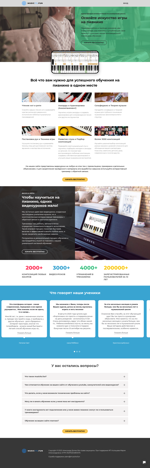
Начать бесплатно (75, 179)
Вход (125, 3)
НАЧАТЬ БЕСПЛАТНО (94, 43)
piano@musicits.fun (72, 457)
